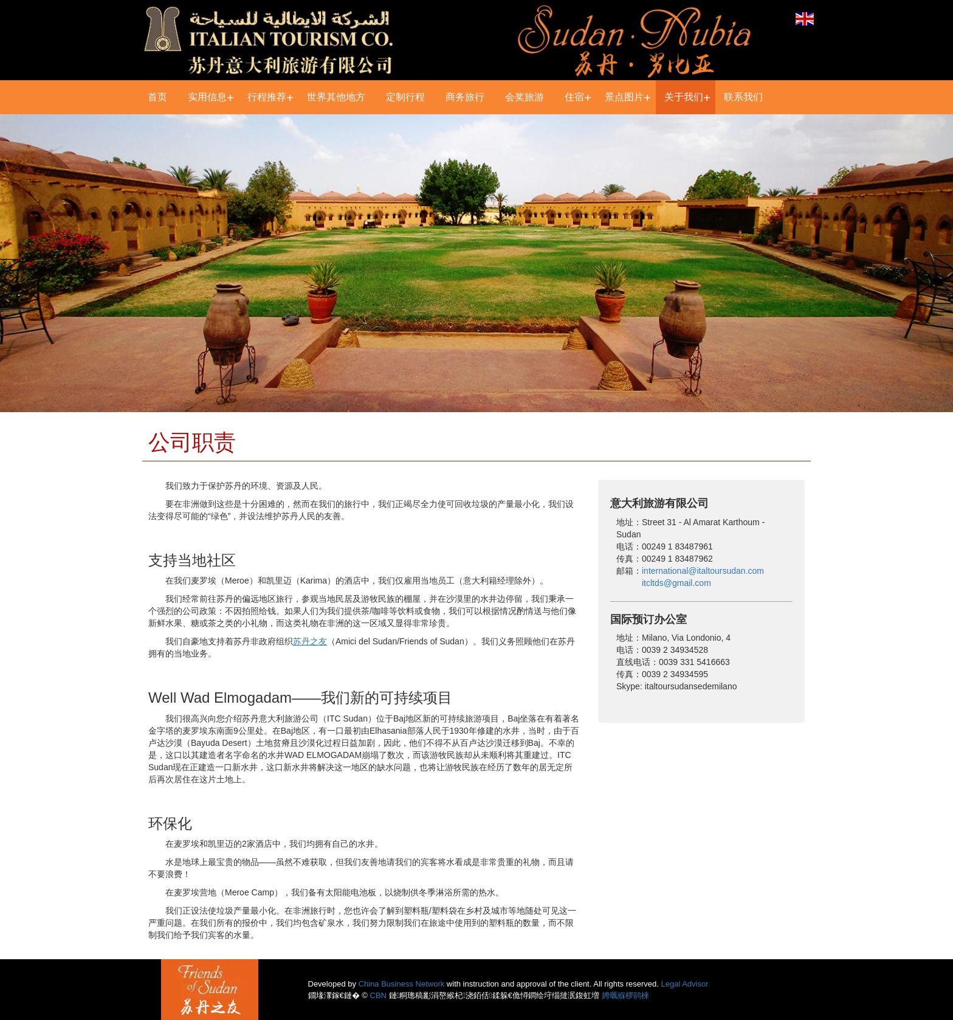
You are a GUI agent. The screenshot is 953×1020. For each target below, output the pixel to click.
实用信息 (207, 97)
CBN (378, 995)
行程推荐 (266, 97)
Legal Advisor (685, 983)
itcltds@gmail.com (676, 583)
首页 (157, 97)
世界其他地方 (336, 97)
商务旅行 (465, 97)
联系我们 (743, 97)
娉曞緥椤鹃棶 (625, 995)
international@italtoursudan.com (703, 571)
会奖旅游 (524, 97)
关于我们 (683, 97)
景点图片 (624, 97)
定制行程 (405, 97)
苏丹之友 (310, 641)
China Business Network (402, 983)
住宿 (574, 97)
